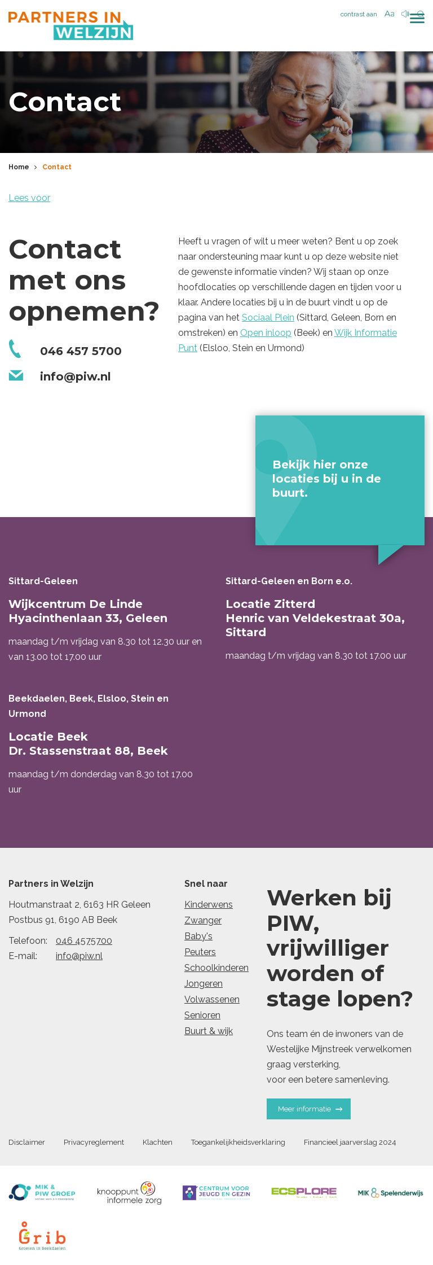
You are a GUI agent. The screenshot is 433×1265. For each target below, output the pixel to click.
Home (18, 169)
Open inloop (265, 335)
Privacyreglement (94, 1145)
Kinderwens (208, 906)
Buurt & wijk (208, 1033)
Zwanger (203, 922)
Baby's (198, 938)
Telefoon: (27, 943)
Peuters (200, 954)
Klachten (158, 1145)
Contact (57, 169)
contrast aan (359, 14)
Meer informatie (310, 1111)
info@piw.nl (79, 958)
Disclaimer (26, 1145)
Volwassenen (212, 1001)
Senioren (202, 1017)
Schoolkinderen (216, 970)
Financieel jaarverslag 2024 (350, 1145)
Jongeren (203, 986)
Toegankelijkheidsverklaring (238, 1145)
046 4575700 (84, 943)
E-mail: (22, 958)
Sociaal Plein (268, 319)
